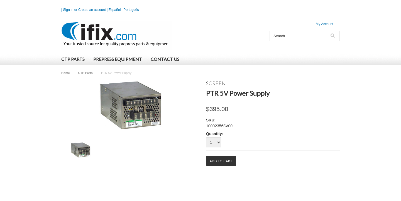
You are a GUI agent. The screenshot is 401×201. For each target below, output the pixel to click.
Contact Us (165, 59)
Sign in (68, 10)
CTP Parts (73, 59)
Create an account (92, 10)
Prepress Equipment (117, 59)
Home (65, 73)
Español (115, 10)
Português (131, 10)
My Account (324, 24)
